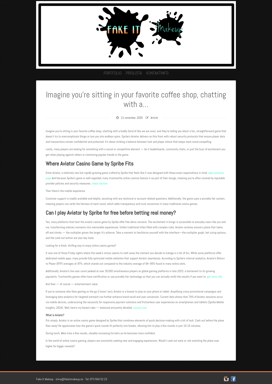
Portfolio (112, 73)
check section (100, 183)
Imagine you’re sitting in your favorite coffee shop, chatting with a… (136, 100)
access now (140, 308)
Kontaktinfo (157, 73)
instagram (226, 378)
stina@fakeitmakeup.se (69, 379)
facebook (233, 378)
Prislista (134, 73)
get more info (214, 276)
